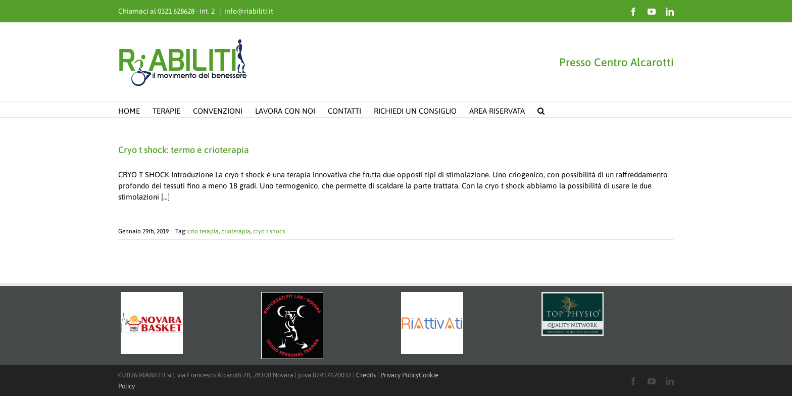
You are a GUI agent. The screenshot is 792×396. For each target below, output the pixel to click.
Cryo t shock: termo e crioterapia (183, 149)
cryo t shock (269, 231)
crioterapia (236, 231)
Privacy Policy (399, 375)
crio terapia (203, 231)
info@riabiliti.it (248, 11)
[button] (540, 109)
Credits (366, 375)
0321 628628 (176, 11)
